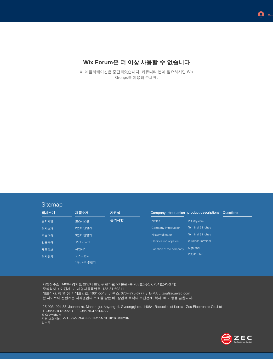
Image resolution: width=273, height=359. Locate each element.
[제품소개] (82, 213)
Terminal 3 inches (199, 234)
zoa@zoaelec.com (176, 293)
